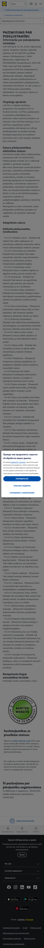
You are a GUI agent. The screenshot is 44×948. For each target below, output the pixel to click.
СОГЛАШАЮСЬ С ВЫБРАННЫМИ (22, 493)
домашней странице (17, 462)
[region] (22, 474)
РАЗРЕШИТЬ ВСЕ (22, 479)
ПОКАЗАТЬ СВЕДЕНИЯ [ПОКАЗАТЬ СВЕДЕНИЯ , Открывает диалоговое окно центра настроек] (22, 486)
